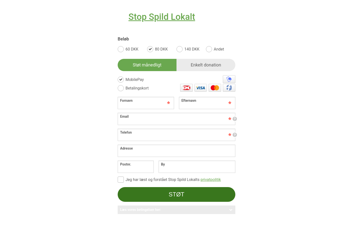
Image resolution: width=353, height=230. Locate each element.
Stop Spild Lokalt (161, 17)
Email (179, 116)
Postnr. (125, 164)
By (163, 164)
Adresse (126, 148)
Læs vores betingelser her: (176, 210)
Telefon (179, 132)
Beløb (123, 39)
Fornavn (126, 100)
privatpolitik (211, 179)
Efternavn (188, 100)
